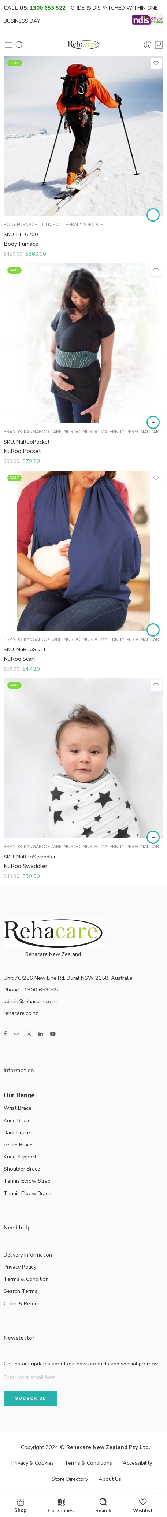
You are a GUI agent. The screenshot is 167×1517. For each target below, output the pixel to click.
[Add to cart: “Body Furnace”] (153, 215)
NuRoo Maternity (103, 432)
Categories (61, 1505)
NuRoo (72, 432)
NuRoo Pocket (22, 451)
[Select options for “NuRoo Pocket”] (153, 422)
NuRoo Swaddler (25, 866)
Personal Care (144, 432)
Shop (20, 1505)
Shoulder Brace (22, 1168)
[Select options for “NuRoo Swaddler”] (153, 837)
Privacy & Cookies (32, 1462)
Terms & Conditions (88, 1462)
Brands (13, 432)
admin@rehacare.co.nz (31, 1001)
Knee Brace (17, 1120)
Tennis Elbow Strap (27, 1180)
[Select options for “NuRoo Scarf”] (153, 630)
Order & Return (22, 1303)
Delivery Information (28, 1254)
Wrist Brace (17, 1108)
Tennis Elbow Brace (27, 1193)
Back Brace (17, 1132)
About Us (110, 1479)
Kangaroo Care (43, 432)
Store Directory (70, 1479)
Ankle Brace (18, 1144)
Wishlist (143, 1505)
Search (103, 1505)
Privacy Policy (20, 1267)
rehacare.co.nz (21, 1013)
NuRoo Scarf (19, 659)
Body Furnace (20, 224)
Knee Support (20, 1156)
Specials (93, 224)
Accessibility (137, 1462)
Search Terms (20, 1291)
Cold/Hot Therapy (60, 224)
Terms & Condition (26, 1279)
